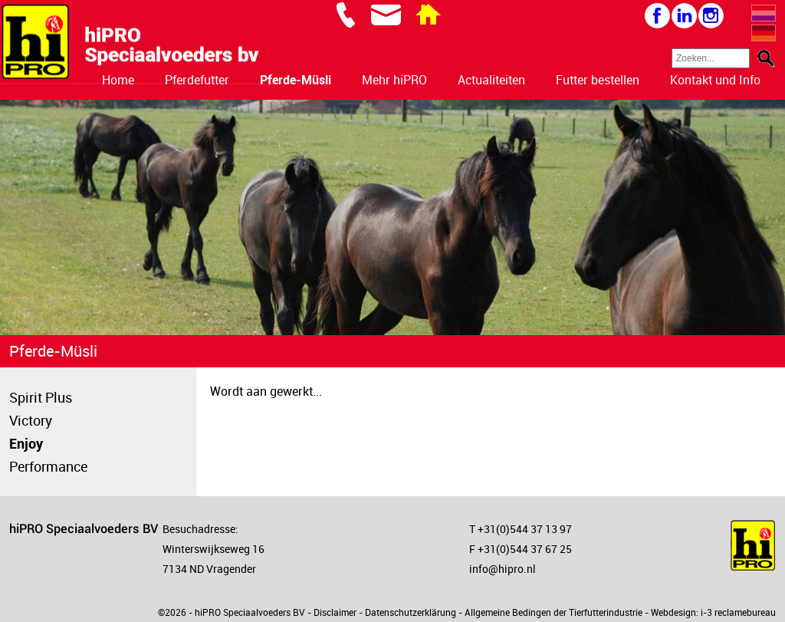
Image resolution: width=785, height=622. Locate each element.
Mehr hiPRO (394, 79)
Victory (30, 420)
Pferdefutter (197, 79)
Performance (48, 466)
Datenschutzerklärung (410, 612)
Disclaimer (335, 612)
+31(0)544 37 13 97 (525, 529)
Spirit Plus (40, 397)
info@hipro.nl (502, 568)
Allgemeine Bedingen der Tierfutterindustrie (553, 612)
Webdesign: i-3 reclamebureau (713, 612)
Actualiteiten (491, 79)
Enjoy (26, 443)
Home (118, 79)
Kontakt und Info (715, 79)
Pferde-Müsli (295, 79)
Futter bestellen (597, 79)
